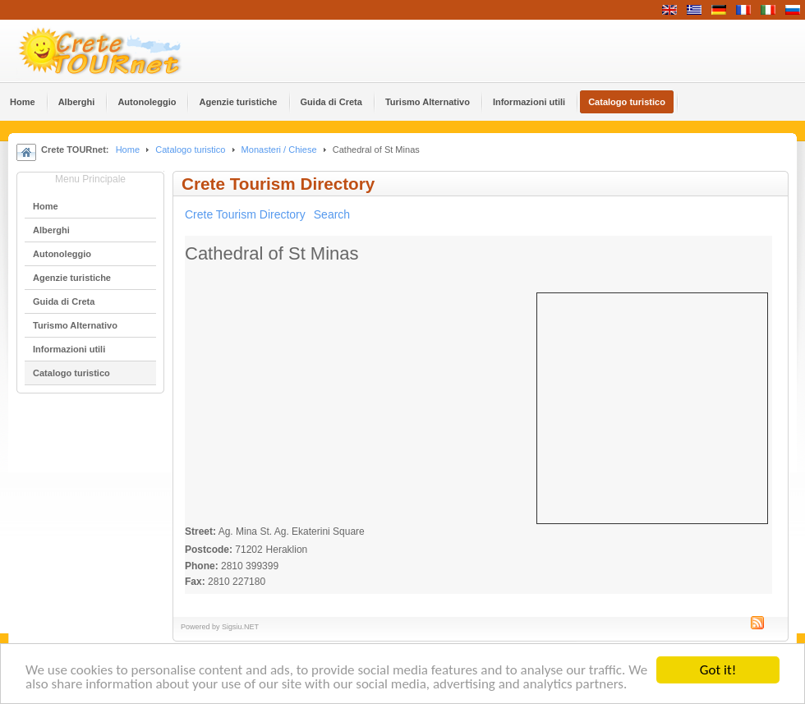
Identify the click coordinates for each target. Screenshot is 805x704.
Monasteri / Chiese (279, 149)
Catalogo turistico (190, 149)
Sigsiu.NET (240, 627)
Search (332, 214)
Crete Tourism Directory (245, 214)
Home (128, 149)
